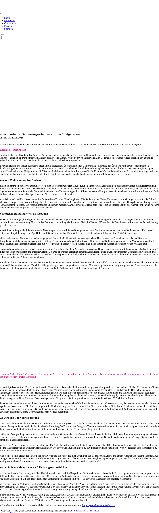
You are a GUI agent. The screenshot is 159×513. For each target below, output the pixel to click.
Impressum (79, 510)
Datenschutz (93, 510)
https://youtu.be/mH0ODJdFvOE (98, 505)
